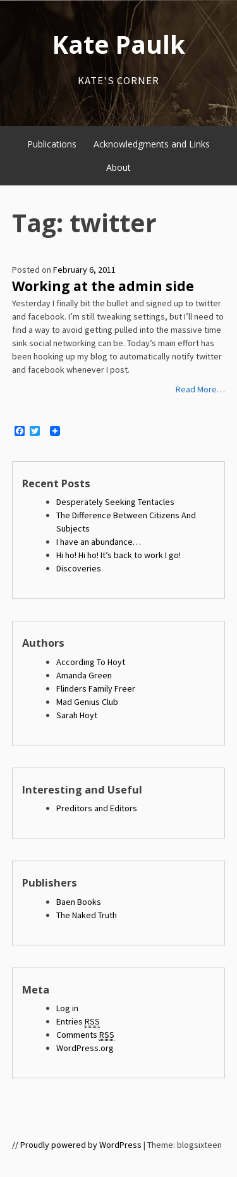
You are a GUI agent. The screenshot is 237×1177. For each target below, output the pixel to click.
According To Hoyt (90, 662)
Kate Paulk (118, 44)
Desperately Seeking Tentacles (115, 502)
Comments (85, 1035)
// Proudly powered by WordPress (77, 1144)
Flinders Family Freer (95, 688)
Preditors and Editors (96, 808)
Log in (67, 1008)
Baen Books (78, 901)
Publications (51, 144)
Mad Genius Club (87, 701)
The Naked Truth (86, 915)
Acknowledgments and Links (152, 144)
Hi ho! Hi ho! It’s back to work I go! (118, 555)
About (118, 167)
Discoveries (78, 568)
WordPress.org (85, 1048)
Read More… (200, 389)
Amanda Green (84, 675)
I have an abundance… (98, 541)
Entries (78, 1022)
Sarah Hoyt (76, 715)
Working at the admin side (103, 286)
